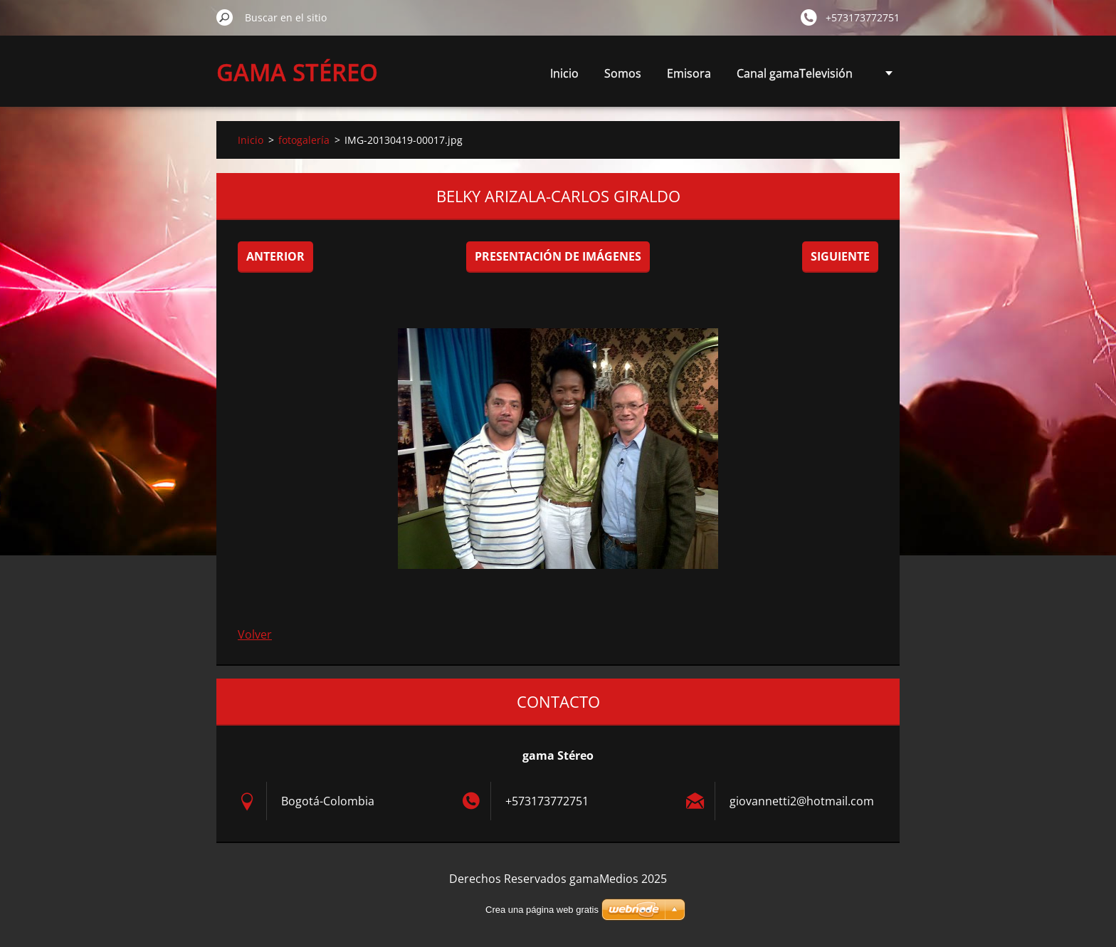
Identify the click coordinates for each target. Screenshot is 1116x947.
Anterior (275, 256)
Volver (255, 634)
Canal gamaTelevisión (795, 73)
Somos (622, 73)
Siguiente (840, 256)
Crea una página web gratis (542, 909)
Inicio (564, 73)
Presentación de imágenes (558, 256)
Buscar (224, 17)
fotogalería (304, 140)
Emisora (689, 73)
